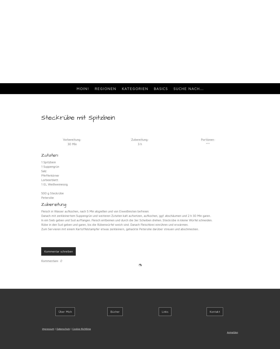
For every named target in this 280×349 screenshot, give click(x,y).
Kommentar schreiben (58, 251)
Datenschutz (63, 329)
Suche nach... (188, 89)
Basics (161, 89)
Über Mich (65, 311)
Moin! (83, 89)
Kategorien (135, 89)
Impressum (48, 329)
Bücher (115, 311)
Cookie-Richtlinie (81, 329)
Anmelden (232, 332)
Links (165, 311)
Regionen (105, 89)
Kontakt (215, 311)
